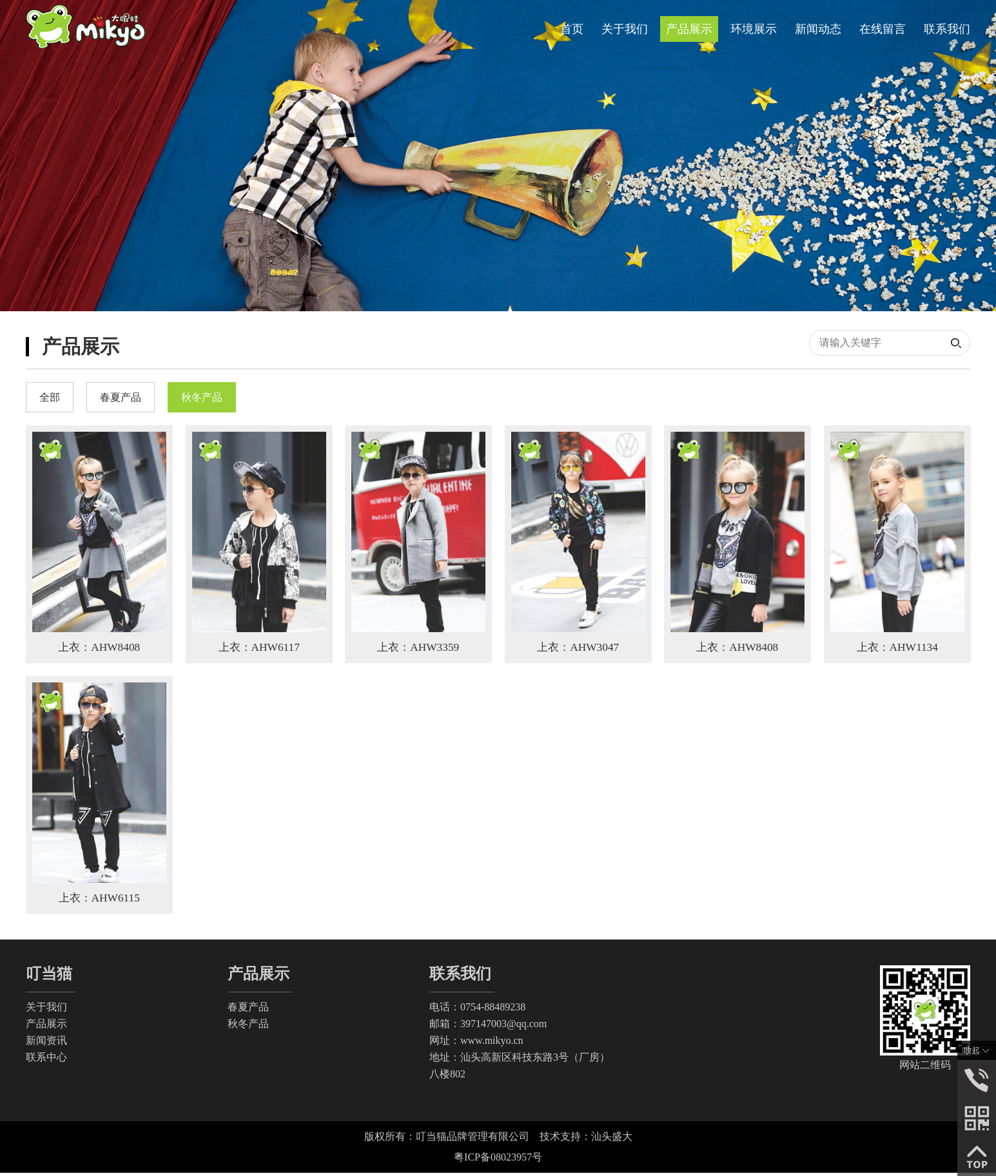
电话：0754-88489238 (477, 1010)
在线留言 (882, 29)
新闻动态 (818, 29)
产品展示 (689, 29)
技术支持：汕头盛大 (586, 1139)
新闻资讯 (46, 1043)
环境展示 (753, 29)
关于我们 (624, 29)
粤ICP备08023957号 (498, 1160)
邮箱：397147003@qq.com (488, 1026)
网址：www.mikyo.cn (476, 1043)
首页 (571, 29)
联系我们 (947, 29)
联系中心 (46, 1060)
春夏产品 (248, 1010)
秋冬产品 (248, 1026)
